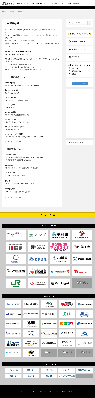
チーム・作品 (66, 3)
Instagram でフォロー (79, 83)
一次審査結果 (20, 11)
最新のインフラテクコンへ (25, 3)
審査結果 (76, 3)
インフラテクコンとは (51, 3)
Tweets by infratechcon (75, 142)
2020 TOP (39, 3)
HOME (5, 11)
